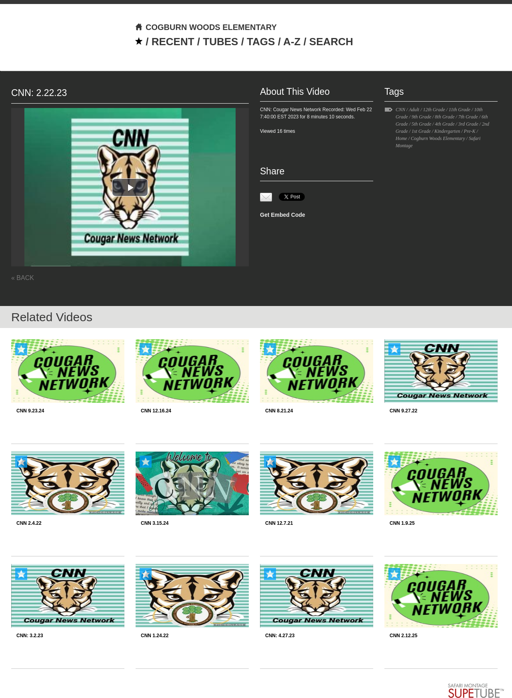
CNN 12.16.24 (156, 411)
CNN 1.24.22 (154, 635)
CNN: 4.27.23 (279, 635)
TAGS (261, 42)
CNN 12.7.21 (279, 523)
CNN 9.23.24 (30, 411)
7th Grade (468, 117)
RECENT (173, 42)
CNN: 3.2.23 (29, 635)
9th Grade (421, 117)
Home (401, 138)
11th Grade (459, 109)
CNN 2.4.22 (29, 523)
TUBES (220, 42)
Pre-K (470, 131)
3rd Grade (468, 124)
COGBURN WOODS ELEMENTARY (206, 27)
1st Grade (421, 131)
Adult (414, 109)
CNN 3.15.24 (154, 523)
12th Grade (434, 109)
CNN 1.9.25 (402, 523)
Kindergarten (447, 131)
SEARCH (331, 42)
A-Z (291, 42)
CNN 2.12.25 (403, 635)
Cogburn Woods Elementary (438, 138)
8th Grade (444, 117)
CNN (400, 109)
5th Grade (421, 124)
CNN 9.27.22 (403, 411)
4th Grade (444, 124)
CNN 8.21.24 (279, 411)
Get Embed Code (282, 215)
